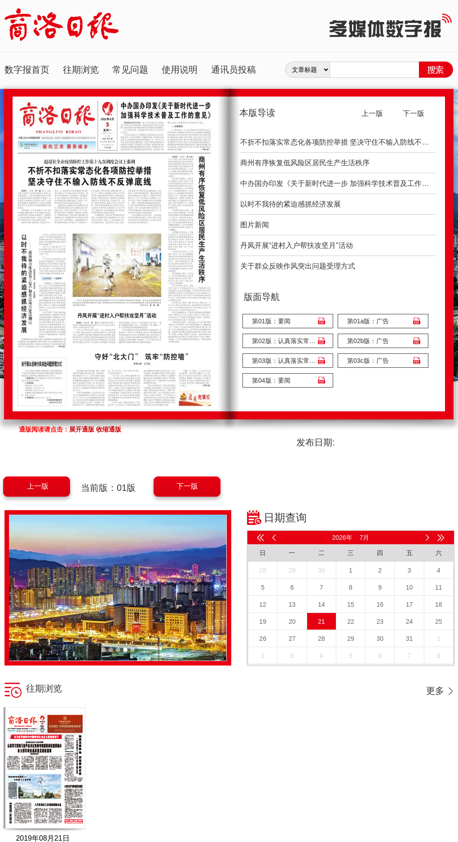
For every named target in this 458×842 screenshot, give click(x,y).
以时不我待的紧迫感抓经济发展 (290, 204)
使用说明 (180, 70)
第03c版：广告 (368, 360)
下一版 (187, 486)
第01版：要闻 (271, 321)
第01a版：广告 (368, 321)
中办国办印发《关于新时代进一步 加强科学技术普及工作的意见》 (338, 183)
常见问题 (130, 70)
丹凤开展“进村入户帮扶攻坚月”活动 (296, 245)
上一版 (37, 486)
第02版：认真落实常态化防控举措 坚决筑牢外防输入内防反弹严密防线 (285, 340)
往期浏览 (81, 70)
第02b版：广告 (368, 340)
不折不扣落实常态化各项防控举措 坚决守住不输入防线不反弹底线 (338, 142)
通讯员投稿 (233, 70)
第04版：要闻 (271, 380)
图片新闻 (254, 225)
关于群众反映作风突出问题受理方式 (297, 266)
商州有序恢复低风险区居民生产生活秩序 (305, 163)
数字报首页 (26, 70)
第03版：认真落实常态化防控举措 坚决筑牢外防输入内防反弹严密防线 (285, 360)
